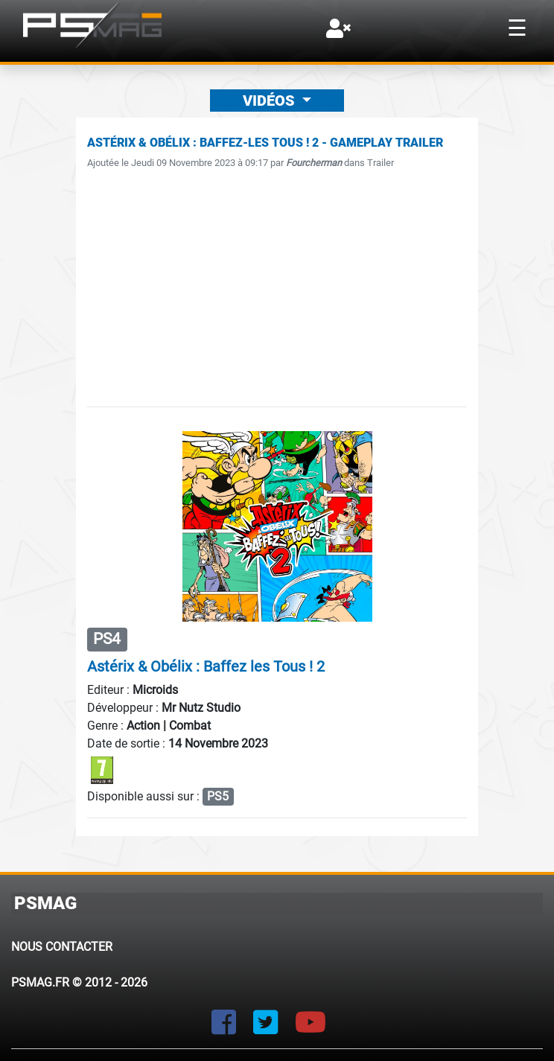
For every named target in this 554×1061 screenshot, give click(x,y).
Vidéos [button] (271, 100)
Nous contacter (61, 947)
